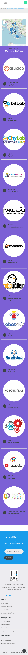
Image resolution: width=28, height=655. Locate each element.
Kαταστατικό (4, 603)
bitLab (10, 118)
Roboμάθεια (11, 296)
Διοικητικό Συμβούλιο (6, 607)
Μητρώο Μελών (5, 610)
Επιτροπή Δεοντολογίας (7, 631)
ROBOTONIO (11, 440)
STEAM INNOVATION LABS (16, 511)
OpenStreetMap (18, 44)
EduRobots (11, 189)
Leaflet (12, 44)
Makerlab (11, 225)
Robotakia (11, 334)
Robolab (10, 260)
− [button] (3, 23)
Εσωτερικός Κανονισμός (7, 628)
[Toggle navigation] (25, 2)
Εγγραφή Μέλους (5, 621)
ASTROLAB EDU (13, 83)
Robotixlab (11, 405)
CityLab (10, 154)
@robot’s (11, 476)
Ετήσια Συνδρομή (5, 624)
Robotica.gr (11, 369)
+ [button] (3, 21)
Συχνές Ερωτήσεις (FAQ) (8, 613)
